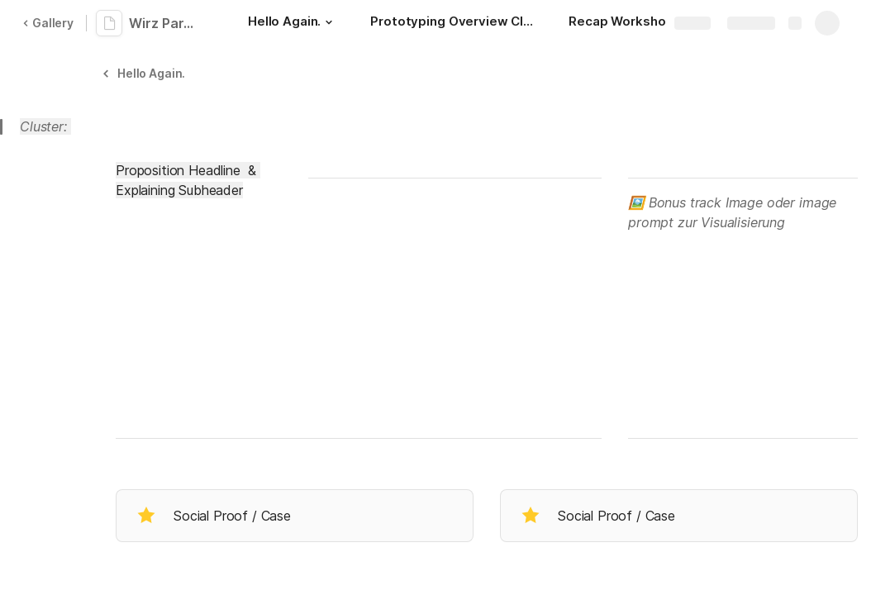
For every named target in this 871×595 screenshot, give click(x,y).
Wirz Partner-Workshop (167, 23)
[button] (329, 22)
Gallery (48, 23)
